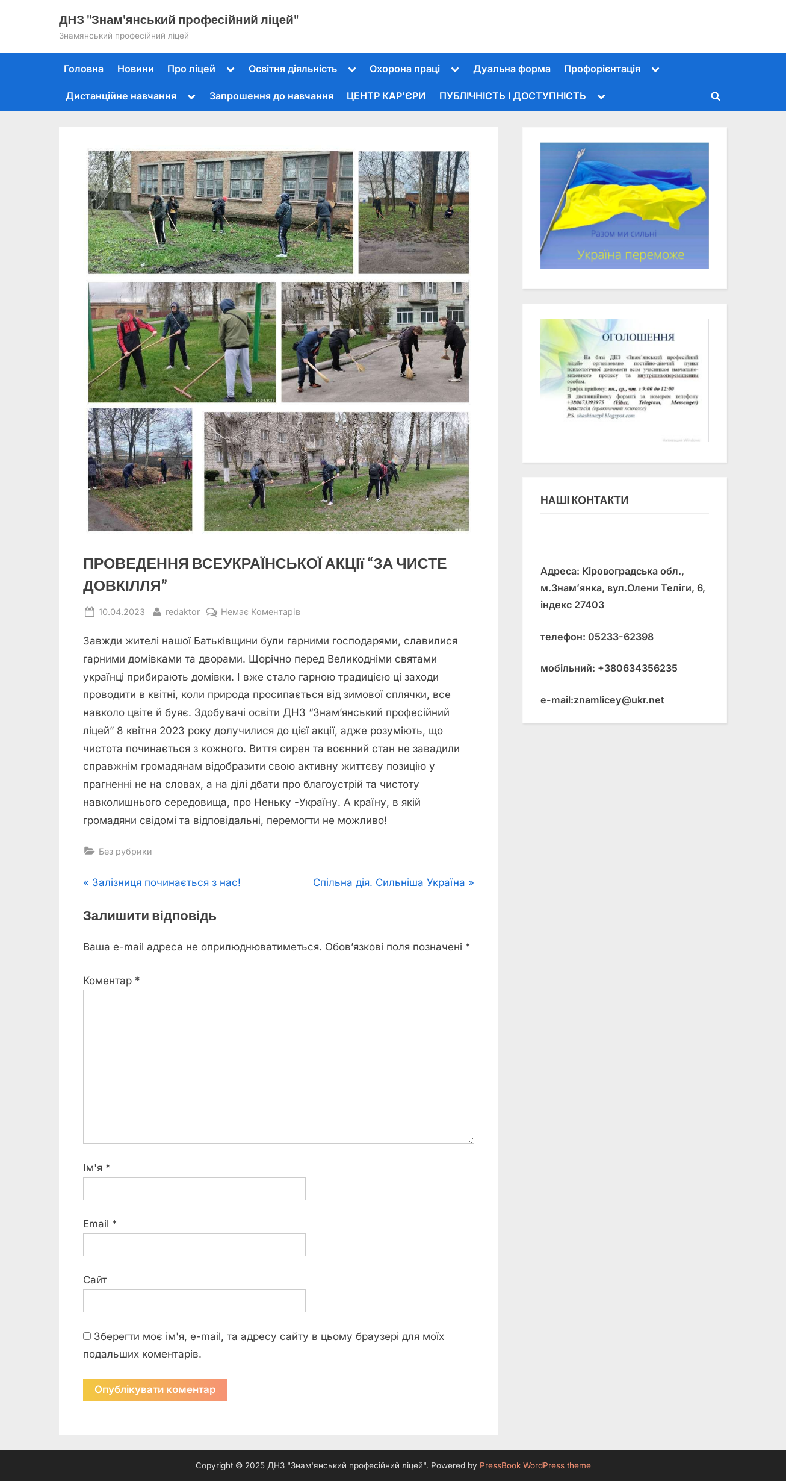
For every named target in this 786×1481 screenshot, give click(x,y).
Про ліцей (191, 69)
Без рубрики (125, 851)
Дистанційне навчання (121, 96)
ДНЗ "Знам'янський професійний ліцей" (179, 19)
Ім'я (97, 1168)
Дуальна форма (512, 69)
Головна (84, 69)
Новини (135, 69)
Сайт (95, 1280)
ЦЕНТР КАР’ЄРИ (386, 96)
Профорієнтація (602, 69)
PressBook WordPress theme (535, 1465)
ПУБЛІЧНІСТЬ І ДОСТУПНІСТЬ (512, 96)
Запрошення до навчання (271, 96)
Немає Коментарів (260, 611)
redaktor (183, 610)
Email (100, 1224)
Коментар (111, 980)
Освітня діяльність (293, 69)
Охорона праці (405, 69)
